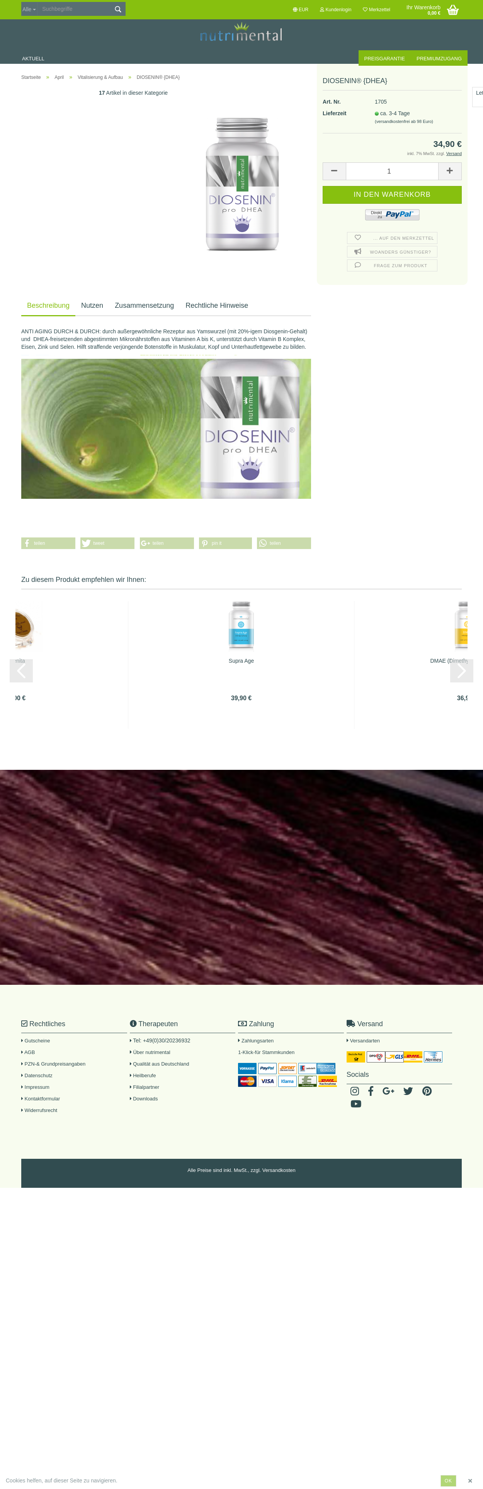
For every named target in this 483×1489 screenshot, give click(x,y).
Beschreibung (48, 305)
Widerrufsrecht (39, 1110)
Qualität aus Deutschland (159, 1064)
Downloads (144, 1099)
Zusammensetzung (144, 305)
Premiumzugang (439, 58)
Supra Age (241, 661)
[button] (48, 543)
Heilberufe (143, 1075)
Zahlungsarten (258, 1041)
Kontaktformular (40, 1099)
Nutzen (92, 305)
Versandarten (365, 1041)
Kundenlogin (335, 9)
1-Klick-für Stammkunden (266, 1052)
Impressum (35, 1087)
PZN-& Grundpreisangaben (53, 1064)
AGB (28, 1052)
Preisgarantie (384, 58)
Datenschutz (37, 1075)
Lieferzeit (334, 77)
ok (448, 1481)
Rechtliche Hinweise (216, 305)
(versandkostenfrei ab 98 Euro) (404, 85)
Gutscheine (35, 1041)
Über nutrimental (151, 1052)
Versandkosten (279, 1170)
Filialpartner (145, 1087)
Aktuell (33, 58)
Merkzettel (376, 9)
